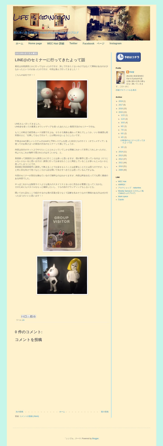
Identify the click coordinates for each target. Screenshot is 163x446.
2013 (121, 155)
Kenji (132, 72)
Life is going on (41, 17)
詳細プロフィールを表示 (126, 90)
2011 (121, 163)
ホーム (19, 43)
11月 (123, 119)
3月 (122, 147)
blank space (123, 196)
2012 (121, 159)
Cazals (121, 199)
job (23, 320)
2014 (121, 152)
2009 (121, 170)
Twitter (73, 43)
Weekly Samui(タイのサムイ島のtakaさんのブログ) (131, 192)
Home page (35, 43)
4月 (122, 137)
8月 (122, 126)
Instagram (115, 43)
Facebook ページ (93, 43)
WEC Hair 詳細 (55, 43)
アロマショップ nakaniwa (129, 188)
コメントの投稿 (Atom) (29, 416)
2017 (121, 105)
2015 (121, 112)
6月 (122, 133)
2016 (121, 108)
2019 (121, 101)
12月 (123, 115)
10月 (123, 123)
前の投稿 (105, 412)
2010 (121, 166)
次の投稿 (19, 412)
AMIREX (121, 185)
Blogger (95, 438)
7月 (122, 130)
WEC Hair (122, 181)
